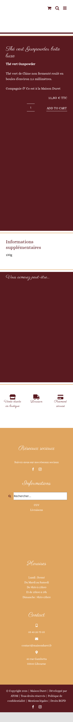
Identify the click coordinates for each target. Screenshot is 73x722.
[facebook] (33, 469)
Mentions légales (38, 700)
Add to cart (57, 108)
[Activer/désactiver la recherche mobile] (57, 8)
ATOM (14, 695)
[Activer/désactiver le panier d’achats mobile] (49, 8)
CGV (36, 505)
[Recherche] (10, 496)
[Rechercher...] (36, 496)
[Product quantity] (31, 107)
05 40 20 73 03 (36, 632)
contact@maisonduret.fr (37, 645)
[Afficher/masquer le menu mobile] (65, 8)
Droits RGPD (58, 700)
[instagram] (40, 469)
